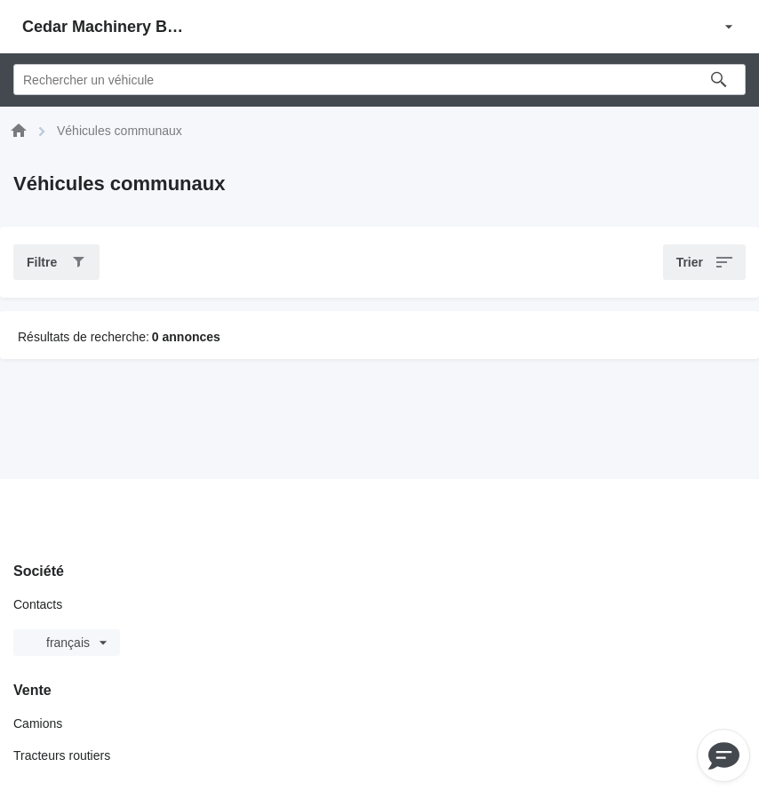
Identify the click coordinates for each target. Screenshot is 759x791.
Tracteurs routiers (61, 755)
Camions (37, 723)
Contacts (37, 604)
